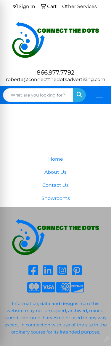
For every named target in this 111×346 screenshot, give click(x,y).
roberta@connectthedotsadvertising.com (55, 79)
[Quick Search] (38, 95)
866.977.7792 (55, 72)
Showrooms (55, 198)
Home (55, 159)
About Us (55, 172)
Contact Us (55, 185)
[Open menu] (99, 95)
